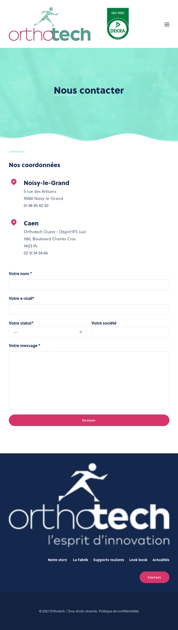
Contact (154, 577)
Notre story (57, 559)
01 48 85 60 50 (36, 205)
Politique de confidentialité (118, 611)
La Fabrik (80, 559)
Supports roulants (108, 559)
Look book (138, 559)
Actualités (160, 559)
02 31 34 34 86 (36, 253)
